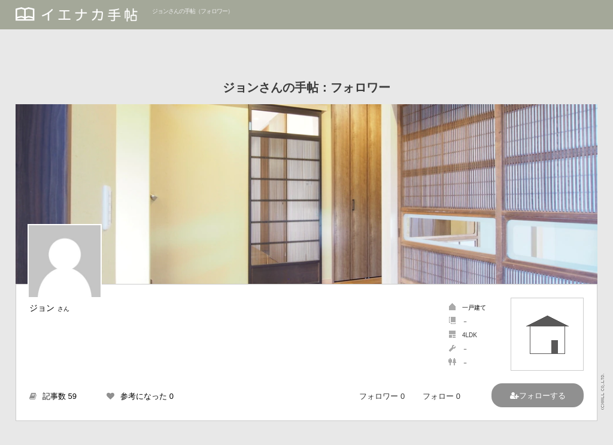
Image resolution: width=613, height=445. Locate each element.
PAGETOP (592, 430)
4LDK (469, 335)
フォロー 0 (441, 396)
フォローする (542, 395)
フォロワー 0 (382, 396)
